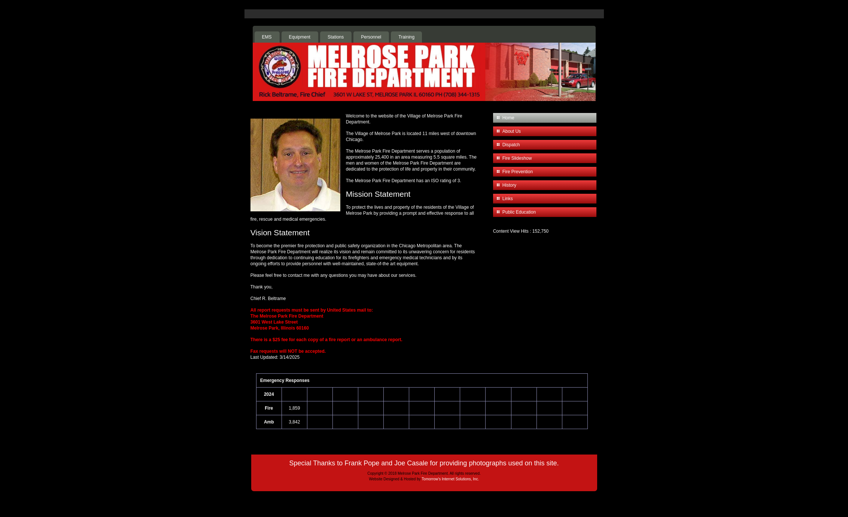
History (509, 185)
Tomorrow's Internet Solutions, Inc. (450, 479)
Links (507, 198)
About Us (511, 131)
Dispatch (511, 144)
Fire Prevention (517, 171)
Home (508, 117)
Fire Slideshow (517, 158)
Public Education (519, 212)
